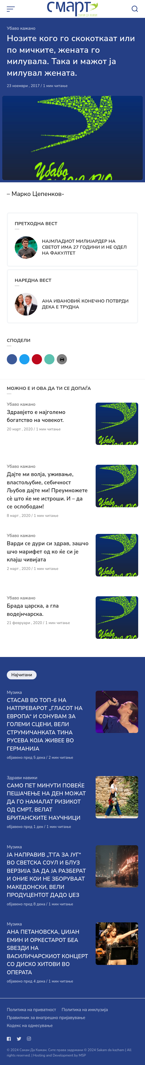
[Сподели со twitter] (24, 359)
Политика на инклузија (85, 1010)
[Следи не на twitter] (19, 1039)
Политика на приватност (31, 1010)
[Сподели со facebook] (12, 359)
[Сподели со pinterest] (37, 359)
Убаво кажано (21, 28)
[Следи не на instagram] (29, 1039)
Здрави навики (22, 778)
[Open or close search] (134, 9)
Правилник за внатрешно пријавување (46, 1017)
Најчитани (21, 675)
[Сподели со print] (62, 359)
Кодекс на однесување (30, 1025)
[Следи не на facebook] (10, 1039)
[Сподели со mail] (49, 359)
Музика (14, 692)
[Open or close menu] (11, 9)
